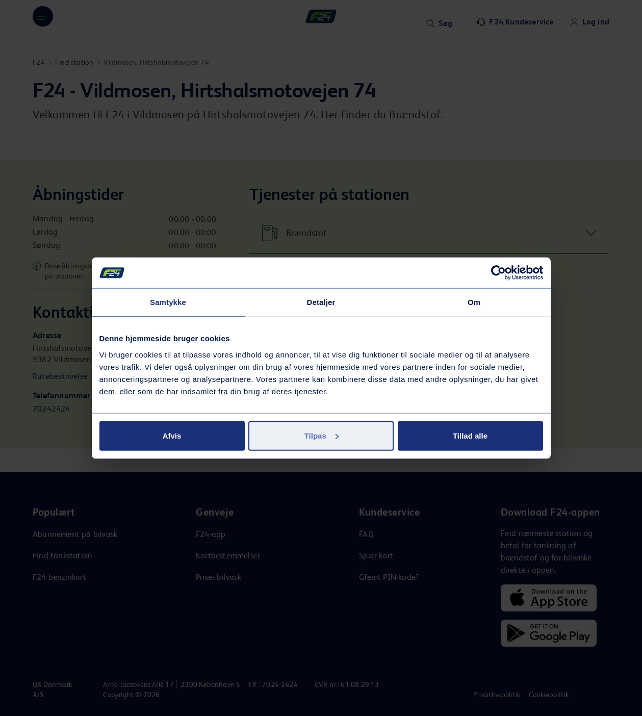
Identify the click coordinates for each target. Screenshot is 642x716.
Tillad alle (470, 435)
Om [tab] (474, 302)
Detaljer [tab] (321, 302)
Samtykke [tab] (168, 302)
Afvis (172, 435)
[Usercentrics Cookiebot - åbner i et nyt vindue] (498, 272)
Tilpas (321, 435)
